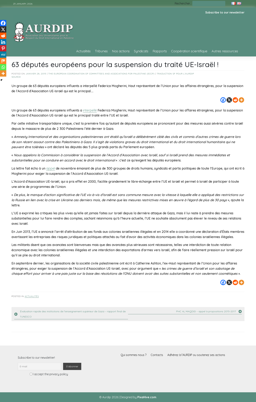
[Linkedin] (3, 42)
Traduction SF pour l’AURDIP (175, 73)
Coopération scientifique (189, 51)
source (16, 77)
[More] (241, 100)
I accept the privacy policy (49, 374)
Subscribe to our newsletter (224, 12)
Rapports (160, 51)
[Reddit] (235, 100)
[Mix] (3, 61)
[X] (229, 100)
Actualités (83, 51)
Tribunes (101, 51)
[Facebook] (223, 100)
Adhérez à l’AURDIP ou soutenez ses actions (196, 355)
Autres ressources (225, 51)
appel (50, 168)
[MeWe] (3, 54)
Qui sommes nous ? (133, 355)
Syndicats (141, 51)
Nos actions (121, 51)
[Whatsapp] (3, 67)
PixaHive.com (146, 397)
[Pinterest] (3, 48)
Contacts (157, 355)
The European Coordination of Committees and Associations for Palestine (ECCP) (101, 73)
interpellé (90, 110)
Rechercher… (183, 3)
